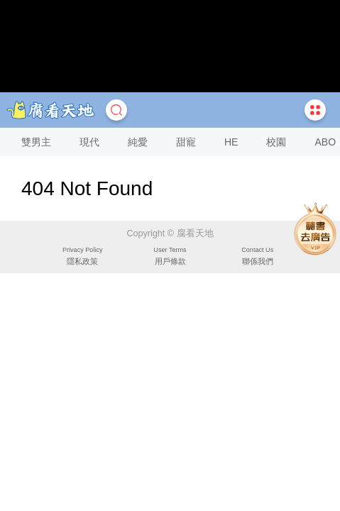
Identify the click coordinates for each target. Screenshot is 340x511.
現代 (89, 142)
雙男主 (36, 142)
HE (231, 142)
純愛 (138, 142)
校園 (276, 142)
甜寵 (186, 142)
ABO (325, 142)
